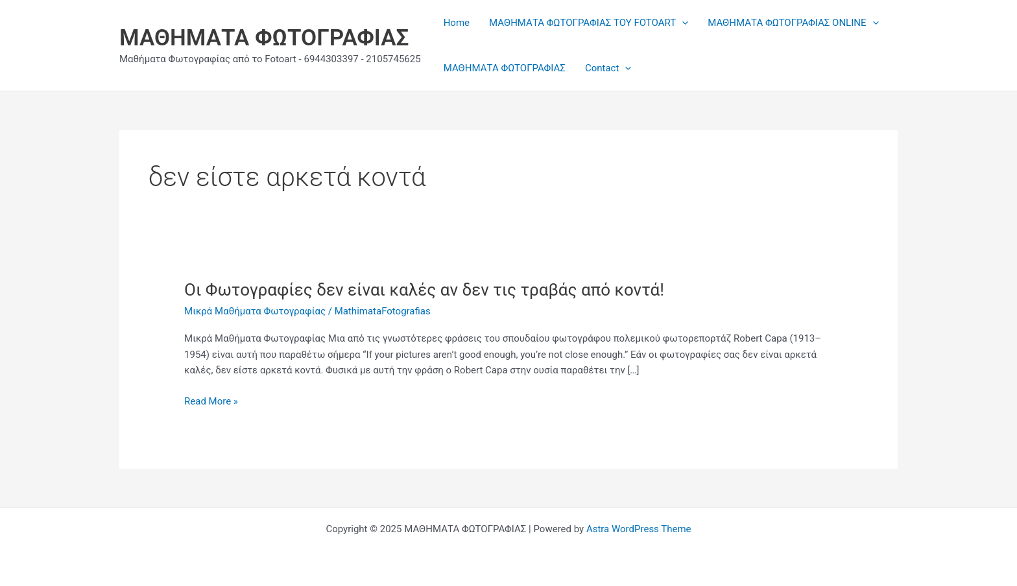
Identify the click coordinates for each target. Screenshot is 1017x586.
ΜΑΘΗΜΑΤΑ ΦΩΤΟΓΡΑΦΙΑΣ (264, 38)
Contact (608, 68)
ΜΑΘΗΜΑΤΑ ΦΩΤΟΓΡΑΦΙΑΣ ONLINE (793, 22)
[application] (682, 22)
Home (457, 23)
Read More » (211, 401)
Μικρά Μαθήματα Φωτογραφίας (255, 311)
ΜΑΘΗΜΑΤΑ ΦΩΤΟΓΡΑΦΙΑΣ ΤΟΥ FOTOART (588, 22)
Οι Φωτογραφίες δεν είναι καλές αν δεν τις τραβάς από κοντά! (424, 289)
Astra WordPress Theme (638, 529)
